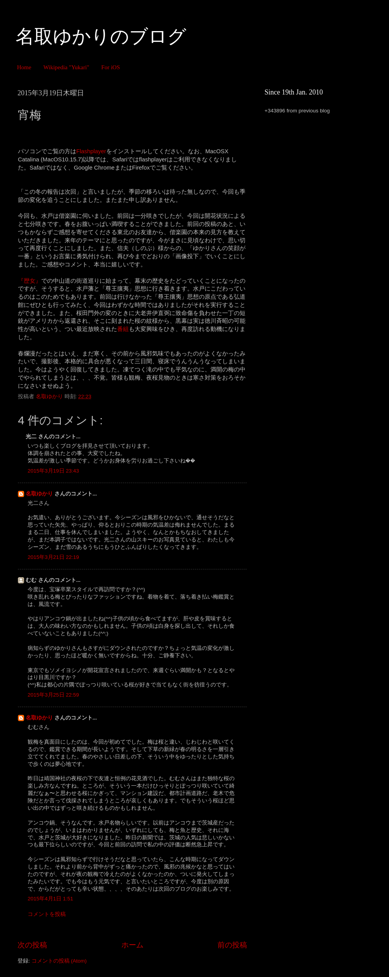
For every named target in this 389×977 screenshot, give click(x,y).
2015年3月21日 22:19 (53, 557)
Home (24, 67)
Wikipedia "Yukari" (66, 67)
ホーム (132, 945)
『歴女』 (29, 281)
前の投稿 (232, 945)
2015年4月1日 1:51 (50, 899)
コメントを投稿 (47, 914)
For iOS (110, 67)
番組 (123, 329)
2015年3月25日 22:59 (53, 695)
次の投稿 (32, 945)
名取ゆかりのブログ (101, 36)
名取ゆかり (39, 494)
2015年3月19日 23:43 (53, 471)
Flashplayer (91, 151)
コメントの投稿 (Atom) (59, 961)
